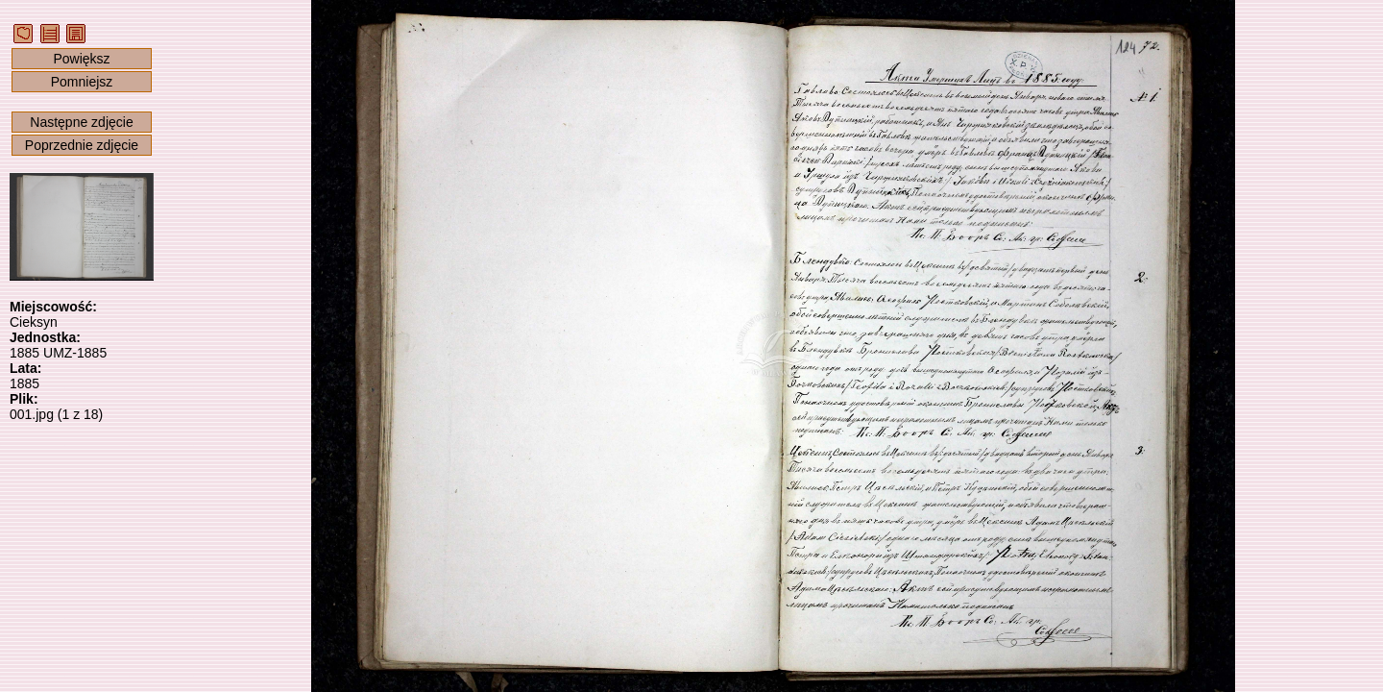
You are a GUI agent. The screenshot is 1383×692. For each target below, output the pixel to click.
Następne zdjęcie (81, 122)
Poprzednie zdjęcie (81, 145)
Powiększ (81, 58)
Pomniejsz (82, 81)
